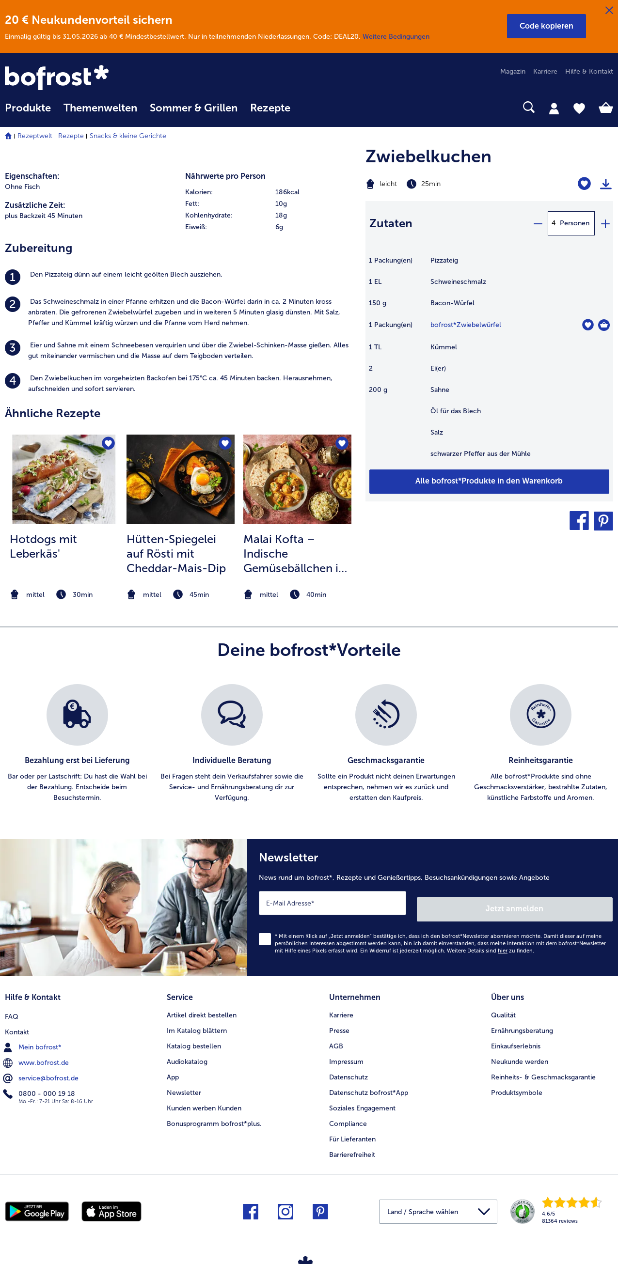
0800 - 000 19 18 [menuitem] (40, 1083)
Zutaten (390, 223)
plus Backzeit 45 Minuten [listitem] (43, 216)
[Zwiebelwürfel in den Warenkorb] (604, 325)
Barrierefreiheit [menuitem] (352, 1145)
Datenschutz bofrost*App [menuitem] (368, 1083)
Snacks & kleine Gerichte (128, 136)
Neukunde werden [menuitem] (519, 1052)
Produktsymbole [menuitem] (516, 1083)
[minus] (537, 223)
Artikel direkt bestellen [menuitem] (202, 1006)
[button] (546, 26)
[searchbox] (309, 107)
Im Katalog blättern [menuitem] (197, 1021)
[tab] (554, 108)
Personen (574, 223)
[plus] (605, 223)
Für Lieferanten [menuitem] (352, 1130)
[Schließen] (609, 10)
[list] (309, 743)
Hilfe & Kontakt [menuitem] (589, 71)
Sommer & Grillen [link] (194, 108)
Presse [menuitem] (339, 1021)
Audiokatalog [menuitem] (187, 1052)
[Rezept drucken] (606, 184)
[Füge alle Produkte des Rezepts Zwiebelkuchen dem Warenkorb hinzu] (489, 481)
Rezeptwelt (34, 136)
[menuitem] (28, 112)
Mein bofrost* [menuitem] (33, 1037)
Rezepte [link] (270, 108)
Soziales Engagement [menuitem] (362, 1099)
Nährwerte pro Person (225, 176)
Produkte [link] (28, 108)
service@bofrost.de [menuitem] (42, 1068)
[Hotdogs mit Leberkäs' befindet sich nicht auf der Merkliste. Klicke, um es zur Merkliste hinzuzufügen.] (107, 445)
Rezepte (71, 136)
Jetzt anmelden (571, 902)
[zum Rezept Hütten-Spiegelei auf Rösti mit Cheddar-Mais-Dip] (180, 480)
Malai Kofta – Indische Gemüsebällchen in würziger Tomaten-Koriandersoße (294, 554)
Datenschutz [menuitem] (348, 1068)
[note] (63, 594)
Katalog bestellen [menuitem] (194, 1037)
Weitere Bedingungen (396, 36)
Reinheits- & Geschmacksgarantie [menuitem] (543, 1068)
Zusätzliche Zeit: (35, 205)
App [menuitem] (173, 1068)
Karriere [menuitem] (545, 71)
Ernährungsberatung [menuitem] (522, 1021)
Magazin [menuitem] (512, 71)
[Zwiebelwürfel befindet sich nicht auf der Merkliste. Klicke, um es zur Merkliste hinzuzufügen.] (587, 324)
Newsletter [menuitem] (184, 1083)
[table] (489, 362)
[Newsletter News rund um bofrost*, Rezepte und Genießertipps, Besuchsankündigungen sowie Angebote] (432, 904)
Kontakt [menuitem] (17, 1021)
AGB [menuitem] (336, 1037)
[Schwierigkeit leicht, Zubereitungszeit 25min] (446, 184)
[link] (96, 78)
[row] (270, 192)
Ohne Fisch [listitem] (22, 187)
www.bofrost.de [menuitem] (37, 1052)
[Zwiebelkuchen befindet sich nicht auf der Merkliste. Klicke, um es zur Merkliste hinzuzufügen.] (584, 184)
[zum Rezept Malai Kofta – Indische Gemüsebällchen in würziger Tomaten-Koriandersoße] (297, 480)
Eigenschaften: (32, 176)
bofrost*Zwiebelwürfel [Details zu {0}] (465, 325)
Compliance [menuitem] (348, 1114)
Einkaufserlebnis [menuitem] (515, 1037)
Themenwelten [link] (100, 108)
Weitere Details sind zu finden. (490, 944)
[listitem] (180, 277)
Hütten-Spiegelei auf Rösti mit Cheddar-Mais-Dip (176, 553)
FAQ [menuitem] (11, 1006)
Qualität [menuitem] (503, 1006)
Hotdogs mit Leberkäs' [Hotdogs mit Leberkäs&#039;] (43, 546)
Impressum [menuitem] (346, 1052)
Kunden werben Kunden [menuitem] (204, 1099)
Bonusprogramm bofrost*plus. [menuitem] (214, 1114)
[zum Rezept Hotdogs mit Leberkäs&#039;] (63, 480)
